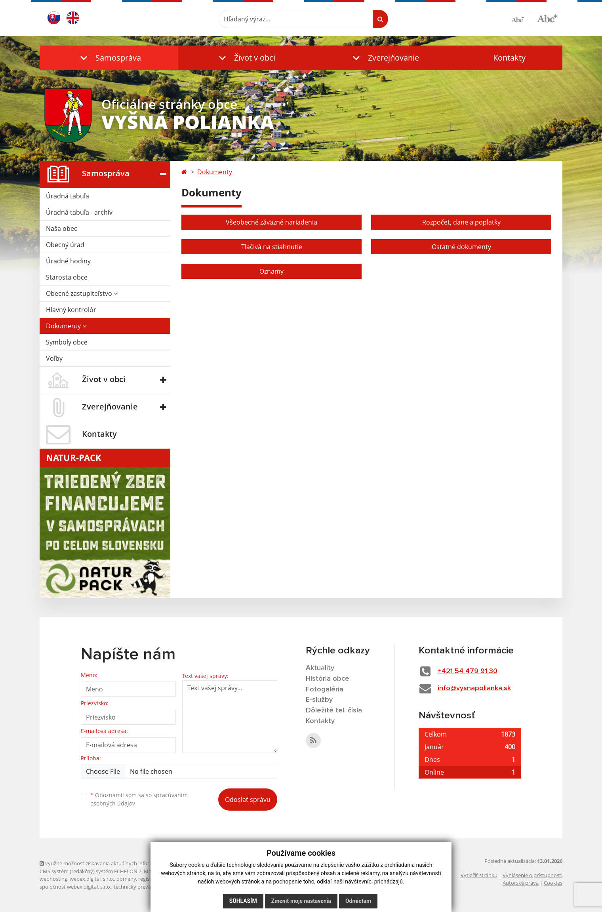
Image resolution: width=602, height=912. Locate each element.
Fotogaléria (324, 689)
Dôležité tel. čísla (334, 710)
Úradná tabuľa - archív (79, 212)
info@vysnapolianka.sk (474, 688)
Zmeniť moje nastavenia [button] (301, 901)
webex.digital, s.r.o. (92, 878)
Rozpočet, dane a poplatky (461, 222)
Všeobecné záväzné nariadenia (271, 222)
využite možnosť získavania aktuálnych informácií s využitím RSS (118, 863)
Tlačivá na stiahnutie (271, 246)
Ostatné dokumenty (461, 246)
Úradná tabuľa (67, 196)
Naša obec (61, 228)
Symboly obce (67, 342)
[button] (109, 58)
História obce (327, 678)
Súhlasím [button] (243, 901)
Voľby (54, 358)
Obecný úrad (65, 244)
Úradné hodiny (68, 261)
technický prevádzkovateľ (144, 886)
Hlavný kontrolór (71, 309)
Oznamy (271, 271)
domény (126, 878)
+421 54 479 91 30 (467, 671)
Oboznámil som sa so (139, 799)
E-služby (319, 699)
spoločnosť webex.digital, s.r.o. (75, 886)
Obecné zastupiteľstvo (82, 293)
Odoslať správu (248, 799)
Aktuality (320, 668)
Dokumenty (66, 326)
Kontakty (509, 57)
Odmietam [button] (358, 901)
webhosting (53, 878)
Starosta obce (67, 277)
